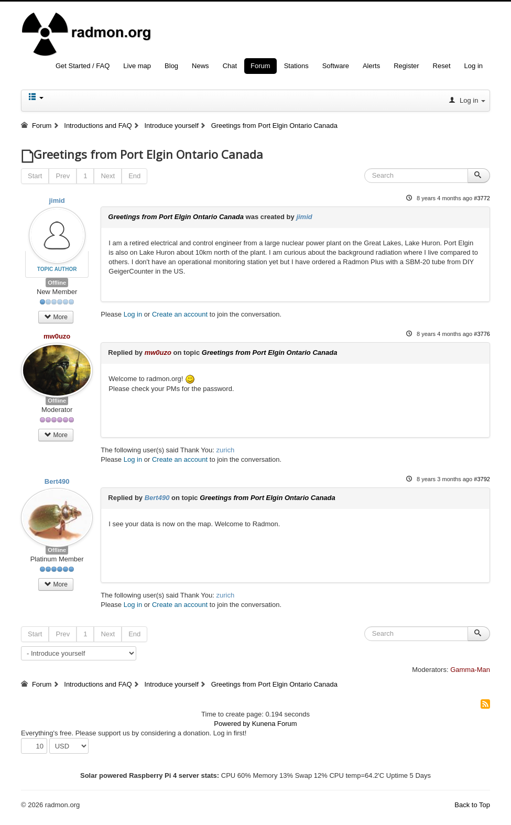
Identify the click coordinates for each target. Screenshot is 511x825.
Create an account (180, 314)
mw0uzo (57, 336)
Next (108, 176)
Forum (260, 66)
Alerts (371, 66)
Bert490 (57, 481)
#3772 (482, 198)
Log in (473, 66)
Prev (63, 176)
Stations (296, 66)
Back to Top (472, 805)
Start (35, 176)
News (200, 66)
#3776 (482, 334)
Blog (171, 66)
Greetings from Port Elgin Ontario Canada (176, 217)
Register (406, 66)
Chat (230, 66)
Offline (57, 282)
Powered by (232, 724)
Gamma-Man (470, 670)
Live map (137, 66)
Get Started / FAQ (83, 66)
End (134, 176)
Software (335, 66)
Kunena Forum (274, 724)
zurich (225, 450)
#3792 (482, 479)
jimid (56, 200)
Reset (442, 66)
